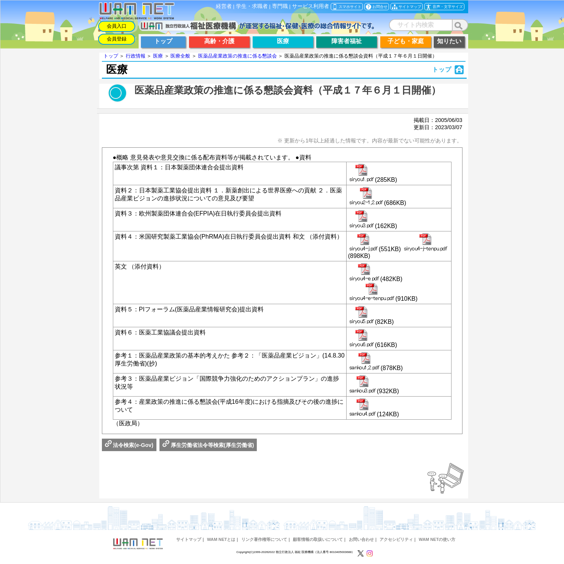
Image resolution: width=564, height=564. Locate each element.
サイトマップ (188, 539)
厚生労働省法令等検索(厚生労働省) (208, 445)
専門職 (280, 6)
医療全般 (180, 56)
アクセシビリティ (396, 539)
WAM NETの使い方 (437, 539)
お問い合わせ (361, 539)
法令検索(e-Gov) (129, 445)
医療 (158, 56)
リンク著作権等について (264, 539)
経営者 (224, 6)
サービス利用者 (310, 6)
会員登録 (117, 39)
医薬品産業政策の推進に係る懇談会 (237, 56)
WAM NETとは (221, 539)
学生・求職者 (252, 6)
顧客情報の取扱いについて (318, 539)
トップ (110, 56)
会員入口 (117, 26)
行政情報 (135, 56)
